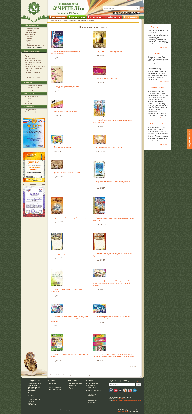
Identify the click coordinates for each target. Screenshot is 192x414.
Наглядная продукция (32, 73)
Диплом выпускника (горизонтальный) (109, 147)
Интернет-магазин (76, 17)
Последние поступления (33, 85)
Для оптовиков (131, 17)
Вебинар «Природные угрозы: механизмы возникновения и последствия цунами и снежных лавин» (158, 139)
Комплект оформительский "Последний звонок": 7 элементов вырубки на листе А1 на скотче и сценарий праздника (111, 283)
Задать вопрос (91, 400)
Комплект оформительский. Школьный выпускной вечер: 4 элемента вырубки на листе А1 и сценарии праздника (69, 319)
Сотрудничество (30, 110)
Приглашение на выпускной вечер (65, 111)
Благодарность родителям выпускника (67, 254)
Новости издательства (33, 47)
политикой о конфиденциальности (65, 410)
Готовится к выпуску (32, 88)
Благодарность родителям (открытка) (66, 87)
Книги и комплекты (31, 58)
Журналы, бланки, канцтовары (35, 66)
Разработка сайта (122, 411)
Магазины (28, 103)
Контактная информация (33, 112)
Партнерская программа (91, 394)
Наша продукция (57, 17)
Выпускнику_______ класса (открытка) (109, 52)
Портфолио (29, 38)
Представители (30, 101)
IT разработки (29, 54)
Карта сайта (91, 402)
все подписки (137, 381)
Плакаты (28, 75)
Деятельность (29, 36)
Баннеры (28, 43)
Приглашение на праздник (63, 147)
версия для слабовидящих (126, 12)
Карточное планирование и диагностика (34, 63)
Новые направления (32, 90)
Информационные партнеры (34, 45)
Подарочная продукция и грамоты (33, 69)
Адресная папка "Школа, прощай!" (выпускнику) (70, 218)
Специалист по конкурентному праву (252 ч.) (158, 31)
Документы (29, 41)
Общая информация (32, 28)
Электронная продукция (33, 60)
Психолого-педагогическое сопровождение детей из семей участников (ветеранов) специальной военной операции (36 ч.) (158, 75)
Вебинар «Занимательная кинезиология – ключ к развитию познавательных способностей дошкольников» (158, 130)
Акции (27, 56)
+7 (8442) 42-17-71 (121, 398)
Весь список (164, 47)
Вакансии (90, 398)
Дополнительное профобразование (104, 17)
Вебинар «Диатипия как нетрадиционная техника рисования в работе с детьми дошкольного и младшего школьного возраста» (158, 95)
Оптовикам (28, 99)
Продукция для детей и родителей (33, 78)
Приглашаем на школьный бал (106, 78)
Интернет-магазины (31, 96)
